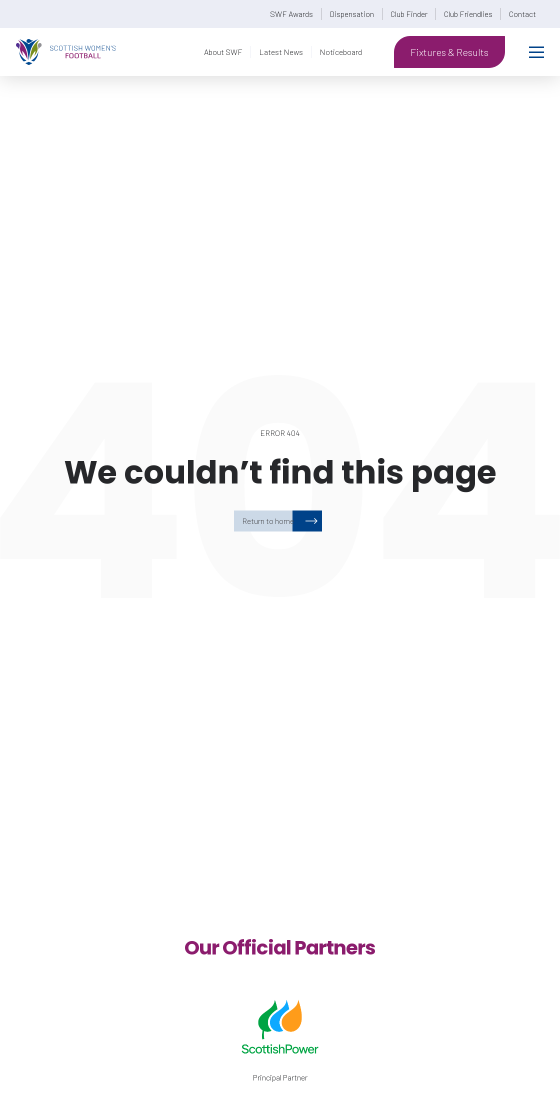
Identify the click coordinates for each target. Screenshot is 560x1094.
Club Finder (409, 13)
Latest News (281, 51)
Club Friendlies (468, 13)
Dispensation (352, 13)
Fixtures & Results (449, 52)
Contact (522, 13)
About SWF (223, 51)
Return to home (268, 521)
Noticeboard (341, 51)
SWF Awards (291, 13)
